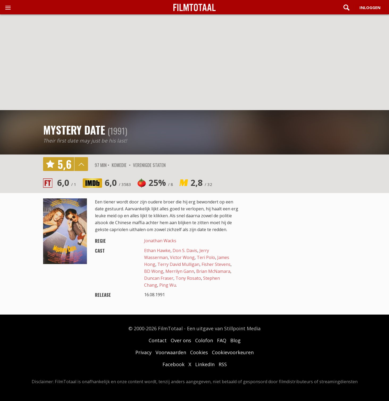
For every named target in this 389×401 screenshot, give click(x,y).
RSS (223, 364)
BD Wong (153, 271)
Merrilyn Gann (179, 271)
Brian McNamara (213, 271)
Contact (158, 340)
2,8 (201, 182)
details (81, 164)
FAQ (221, 340)
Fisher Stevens (216, 264)
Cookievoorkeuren (233, 352)
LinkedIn (205, 364)
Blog (235, 340)
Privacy (143, 352)
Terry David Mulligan (178, 264)
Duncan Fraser (158, 278)
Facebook (173, 364)
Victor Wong (182, 257)
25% (161, 182)
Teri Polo (206, 257)
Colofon (204, 340)
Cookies (199, 352)
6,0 (66, 182)
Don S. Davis (185, 250)
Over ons (181, 340)
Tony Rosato (188, 278)
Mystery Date (74, 130)
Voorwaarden (171, 352)
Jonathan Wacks (160, 241)
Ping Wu (167, 285)
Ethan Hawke (157, 250)
